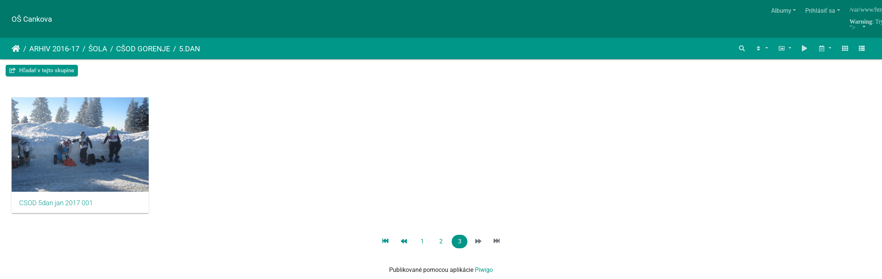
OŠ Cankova (32, 19)
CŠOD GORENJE (143, 48)
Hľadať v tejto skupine (41, 70)
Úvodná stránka (16, 48)
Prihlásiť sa (820, 10)
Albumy (781, 10)
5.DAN (189, 48)
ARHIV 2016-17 (54, 48)
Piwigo (484, 273)
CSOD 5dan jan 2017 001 (56, 206)
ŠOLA (97, 48)
